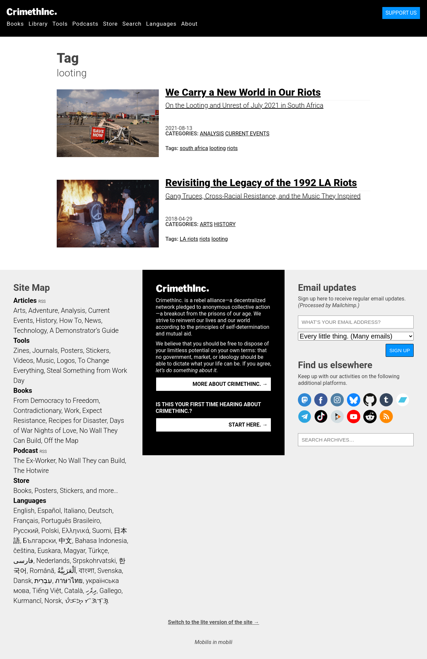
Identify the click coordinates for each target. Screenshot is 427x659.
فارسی (23, 561)
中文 (65, 541)
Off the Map (61, 441)
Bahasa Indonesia (101, 541)
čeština (23, 551)
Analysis (212, 133)
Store (110, 23)
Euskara (49, 551)
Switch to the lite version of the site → (213, 622)
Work (71, 411)
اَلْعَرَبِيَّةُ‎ (66, 571)
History (225, 224)
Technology (30, 330)
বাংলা (86, 571)
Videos (23, 361)
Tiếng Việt (46, 591)
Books (15, 23)
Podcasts (85, 23)
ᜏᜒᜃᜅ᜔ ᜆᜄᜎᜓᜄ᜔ (87, 601)
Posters (72, 351)
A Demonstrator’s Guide (84, 330)
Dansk (22, 581)
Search (131, 23)
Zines (21, 351)
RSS (42, 301)
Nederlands (53, 561)
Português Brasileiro (70, 521)
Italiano (74, 511)
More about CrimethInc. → (230, 384)
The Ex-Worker (34, 461)
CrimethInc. (32, 12)
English (24, 511)
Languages (161, 23)
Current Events (247, 133)
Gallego (110, 591)
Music (45, 361)
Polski (50, 531)
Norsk (53, 601)
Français (25, 521)
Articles (25, 300)
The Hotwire (31, 471)
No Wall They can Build (91, 461)
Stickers (97, 351)
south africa (194, 148)
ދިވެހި (91, 591)
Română (42, 571)
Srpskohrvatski (94, 561)
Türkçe (98, 551)
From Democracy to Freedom (56, 401)
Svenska (109, 571)
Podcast (25, 451)
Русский (25, 531)
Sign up (399, 350)
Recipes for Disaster (77, 421)
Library (38, 23)
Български (39, 541)
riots (232, 148)
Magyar (74, 551)
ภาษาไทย (69, 581)
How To (70, 320)
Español (49, 511)
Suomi (101, 531)
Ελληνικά (75, 531)
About (189, 23)
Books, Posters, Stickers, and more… (65, 491)
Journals (45, 351)
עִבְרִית (43, 581)
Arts (206, 224)
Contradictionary (37, 411)
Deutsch (100, 511)
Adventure (43, 310)
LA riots (189, 239)
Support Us (401, 13)
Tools (60, 23)
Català (73, 591)
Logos (66, 361)
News (92, 320)
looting (217, 148)
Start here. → (248, 425)
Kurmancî (27, 601)
